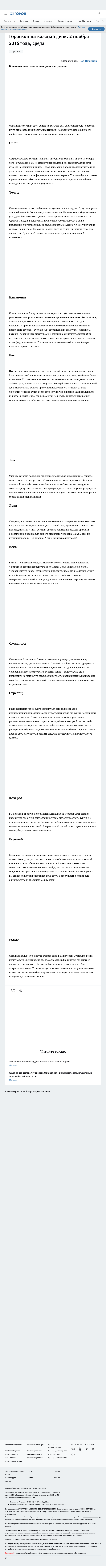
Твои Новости (10, 1458)
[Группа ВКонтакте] (73, 1449)
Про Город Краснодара (13, 1461)
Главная (8, 1481)
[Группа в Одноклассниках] (79, 1449)
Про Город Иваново (34, 1451)
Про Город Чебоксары (34, 1445)
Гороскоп (16, 51)
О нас (31, 1471)
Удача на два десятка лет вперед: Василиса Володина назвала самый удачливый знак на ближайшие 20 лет (53, 1076)
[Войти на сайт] (99, 13)
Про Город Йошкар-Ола (57, 1451)
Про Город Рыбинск (34, 1454)
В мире (36, 21)
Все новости (9, 21)
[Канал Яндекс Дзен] (93, 1449)
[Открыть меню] (5, 13)
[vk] (12, 990)
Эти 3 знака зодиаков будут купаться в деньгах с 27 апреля (53, 1063)
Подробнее (77, 1535)
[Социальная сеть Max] (73, 1454)
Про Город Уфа (54, 1454)
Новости (57, 1478)
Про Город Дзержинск (13, 1445)
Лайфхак (24, 21)
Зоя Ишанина (88, 60)
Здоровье (48, 21)
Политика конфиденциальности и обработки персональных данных (31, 1539)
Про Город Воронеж (12, 1451)
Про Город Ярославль (34, 1458)
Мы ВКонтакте (85, 21)
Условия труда (10, 1478)
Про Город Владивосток (57, 1458)
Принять (96, 29)
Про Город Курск (11, 1454)
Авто (31, 1478)
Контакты (57, 1471)
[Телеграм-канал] (86, 1449)
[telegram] (21, 990)
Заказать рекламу (65, 21)
